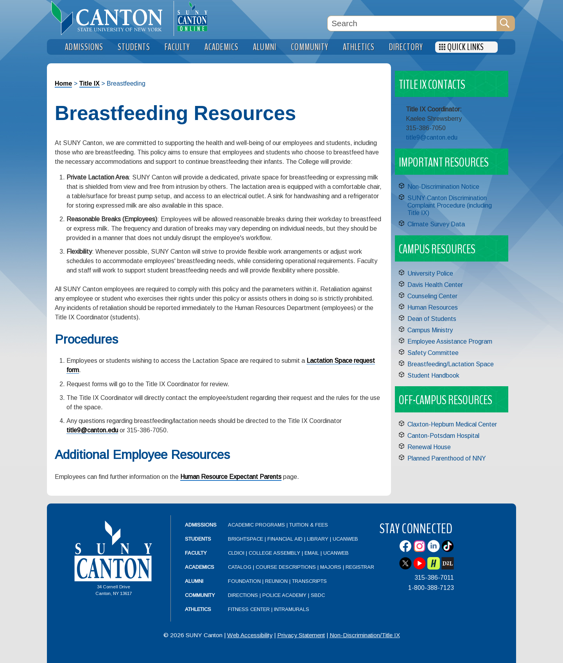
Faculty (196, 553)
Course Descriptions (286, 567)
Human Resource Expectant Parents (231, 476)
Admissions (201, 525)
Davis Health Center (435, 284)
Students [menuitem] (134, 47)
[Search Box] (412, 23)
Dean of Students (431, 318)
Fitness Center (249, 609)
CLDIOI (236, 553)
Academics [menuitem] (221, 47)
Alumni (194, 581)
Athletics (198, 609)
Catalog (239, 567)
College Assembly (274, 553)
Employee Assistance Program (449, 341)
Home (63, 83)
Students (198, 539)
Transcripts (309, 581)
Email (312, 553)
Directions (243, 595)
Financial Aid (285, 539)
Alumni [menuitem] (264, 47)
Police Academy (284, 595)
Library (317, 539)
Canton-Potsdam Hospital (443, 435)
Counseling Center (432, 296)
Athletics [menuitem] (359, 47)
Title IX (89, 83)
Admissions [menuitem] (84, 47)
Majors (330, 567)
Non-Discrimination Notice (443, 186)
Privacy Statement (301, 635)
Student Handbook (433, 375)
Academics (199, 567)
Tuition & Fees (308, 525)
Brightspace (245, 539)
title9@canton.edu (92, 430)
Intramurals (291, 609)
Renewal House (429, 447)
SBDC (318, 595)
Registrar (360, 567)
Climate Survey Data (436, 224)
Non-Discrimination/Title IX (365, 635)
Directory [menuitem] (406, 47)
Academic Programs (257, 525)
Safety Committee (433, 352)
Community (200, 595)
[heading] (110, 18)
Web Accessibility (250, 635)
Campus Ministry (430, 330)
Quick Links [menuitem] (465, 47)
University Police (430, 273)
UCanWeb (345, 539)
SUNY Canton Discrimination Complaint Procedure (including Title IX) (449, 205)
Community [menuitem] (309, 47)
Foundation (244, 581)
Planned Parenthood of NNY (446, 458)
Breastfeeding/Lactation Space (450, 364)
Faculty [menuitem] (177, 47)
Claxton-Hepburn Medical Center (452, 424)
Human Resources (432, 307)
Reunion (276, 581)
